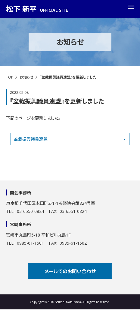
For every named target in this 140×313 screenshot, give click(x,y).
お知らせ (26, 77)
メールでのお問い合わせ (70, 271)
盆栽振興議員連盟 (31, 139)
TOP (9, 77)
